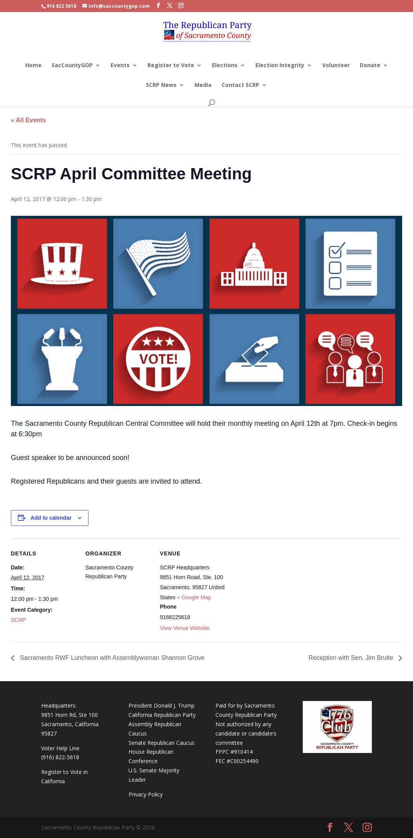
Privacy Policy (145, 794)
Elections (225, 65)
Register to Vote (171, 65)
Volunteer (336, 65)
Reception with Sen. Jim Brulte (352, 657)
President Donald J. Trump (161, 705)
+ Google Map (194, 597)
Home (33, 65)
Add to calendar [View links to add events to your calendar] (51, 518)
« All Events (28, 120)
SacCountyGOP (72, 65)
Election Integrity (279, 65)
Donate (370, 65)
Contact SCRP (240, 85)
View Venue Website (185, 628)
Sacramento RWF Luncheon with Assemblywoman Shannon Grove (111, 657)
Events (120, 65)
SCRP (18, 620)
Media (203, 85)
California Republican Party (162, 714)
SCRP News (161, 85)
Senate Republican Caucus (161, 742)
